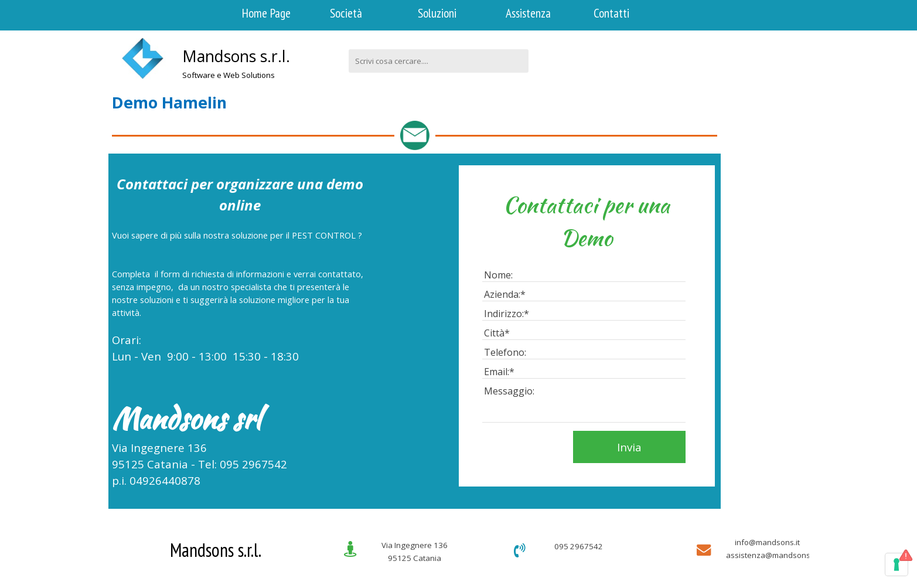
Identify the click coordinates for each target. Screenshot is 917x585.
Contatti (611, 13)
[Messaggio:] (584, 404)
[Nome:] (584, 275)
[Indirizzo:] (584, 314)
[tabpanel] (261, 69)
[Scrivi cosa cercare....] (439, 61)
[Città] (584, 333)
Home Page (266, 13)
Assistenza (528, 13)
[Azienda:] (584, 294)
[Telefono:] (584, 352)
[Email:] (584, 372)
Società (346, 13)
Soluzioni (437, 13)
